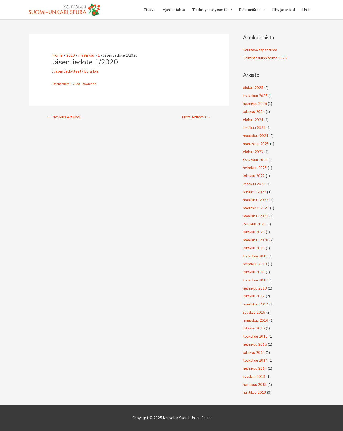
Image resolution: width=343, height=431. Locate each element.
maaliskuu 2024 (255, 135)
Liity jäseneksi (283, 9)
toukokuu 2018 (255, 280)
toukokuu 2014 (255, 360)
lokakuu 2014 (254, 352)
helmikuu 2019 (255, 264)
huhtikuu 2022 (254, 192)
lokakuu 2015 (254, 328)
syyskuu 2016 (254, 312)
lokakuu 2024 (254, 111)
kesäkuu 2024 (254, 128)
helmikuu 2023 (255, 167)
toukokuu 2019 (255, 256)
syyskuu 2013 (254, 376)
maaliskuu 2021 (255, 216)
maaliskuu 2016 (255, 320)
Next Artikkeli (196, 117)
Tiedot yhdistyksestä (209, 9)
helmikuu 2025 (255, 103)
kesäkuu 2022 (254, 184)
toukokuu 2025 (255, 95)
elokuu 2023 (253, 152)
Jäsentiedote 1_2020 (66, 84)
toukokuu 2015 (255, 336)
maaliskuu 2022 (255, 200)
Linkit (306, 9)
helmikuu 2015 (255, 344)
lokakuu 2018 (254, 272)
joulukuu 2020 (254, 224)
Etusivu (150, 9)
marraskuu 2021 (256, 208)
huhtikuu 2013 (254, 392)
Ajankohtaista (174, 9)
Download (89, 84)
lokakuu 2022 (254, 176)
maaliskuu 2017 (255, 304)
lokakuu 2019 (254, 248)
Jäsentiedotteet (67, 71)
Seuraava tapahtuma (260, 50)
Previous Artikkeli (64, 117)
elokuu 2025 (253, 87)
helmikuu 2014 (255, 368)
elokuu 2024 (253, 119)
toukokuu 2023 (255, 160)
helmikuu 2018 (255, 288)
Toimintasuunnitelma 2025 (265, 58)
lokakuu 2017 (254, 296)
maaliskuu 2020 (255, 240)
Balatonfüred (250, 9)
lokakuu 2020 (254, 232)
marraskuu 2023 (256, 143)
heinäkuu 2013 (255, 384)
